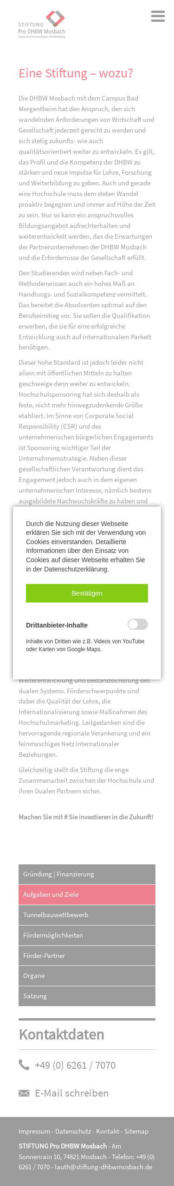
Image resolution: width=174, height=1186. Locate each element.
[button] (87, 593)
